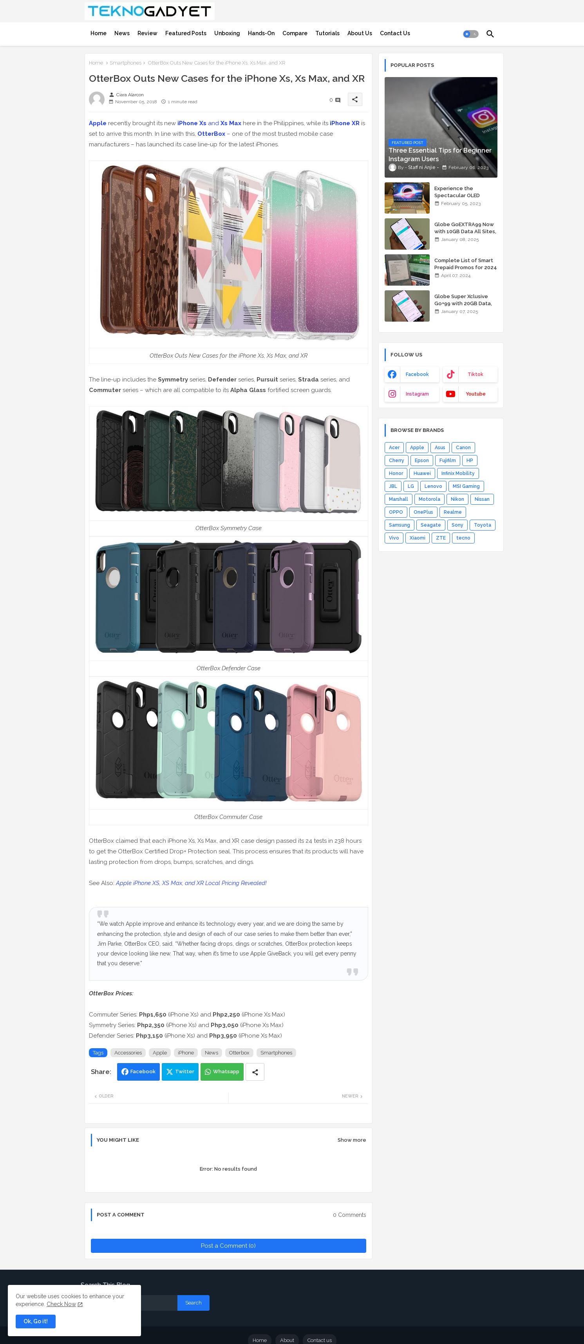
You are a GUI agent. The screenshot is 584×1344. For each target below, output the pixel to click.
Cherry (396, 460)
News (122, 33)
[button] (471, 34)
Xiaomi (417, 538)
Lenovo (433, 486)
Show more (352, 1140)
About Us (359, 33)
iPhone (186, 1053)
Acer (394, 447)
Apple (98, 123)
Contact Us (395, 33)
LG (411, 486)
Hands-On (261, 33)
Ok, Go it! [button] (36, 1321)
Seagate (431, 525)
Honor (396, 473)
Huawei (422, 473)
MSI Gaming (466, 486)
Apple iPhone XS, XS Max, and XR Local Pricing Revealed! (191, 883)
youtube (476, 394)
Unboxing (227, 33)
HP (469, 460)
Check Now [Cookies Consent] (61, 1304)
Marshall (398, 499)
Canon (463, 447)
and (209, 123)
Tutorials (327, 33)
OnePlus (423, 512)
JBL (393, 486)
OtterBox (211, 133)
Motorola (429, 499)
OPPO (396, 512)
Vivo (394, 538)
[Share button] (255, 1072)
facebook (417, 374)
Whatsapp (226, 1071)
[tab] (98, 33)
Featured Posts (185, 33)
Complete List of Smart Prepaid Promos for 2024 (465, 263)
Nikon (457, 499)
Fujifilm (447, 460)
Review (147, 33)
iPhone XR (345, 123)
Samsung (399, 525)
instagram (417, 394)
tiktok (475, 374)
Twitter (184, 1071)
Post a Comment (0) (228, 1245)
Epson (422, 460)
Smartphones (125, 63)
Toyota (482, 525)
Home (98, 33)
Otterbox (239, 1053)
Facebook (142, 1071)
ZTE (441, 538)
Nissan (482, 499)
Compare (294, 33)
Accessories (128, 1053)
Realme (453, 512)
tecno (463, 538)
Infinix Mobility (458, 473)
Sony (457, 525)
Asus (440, 447)
